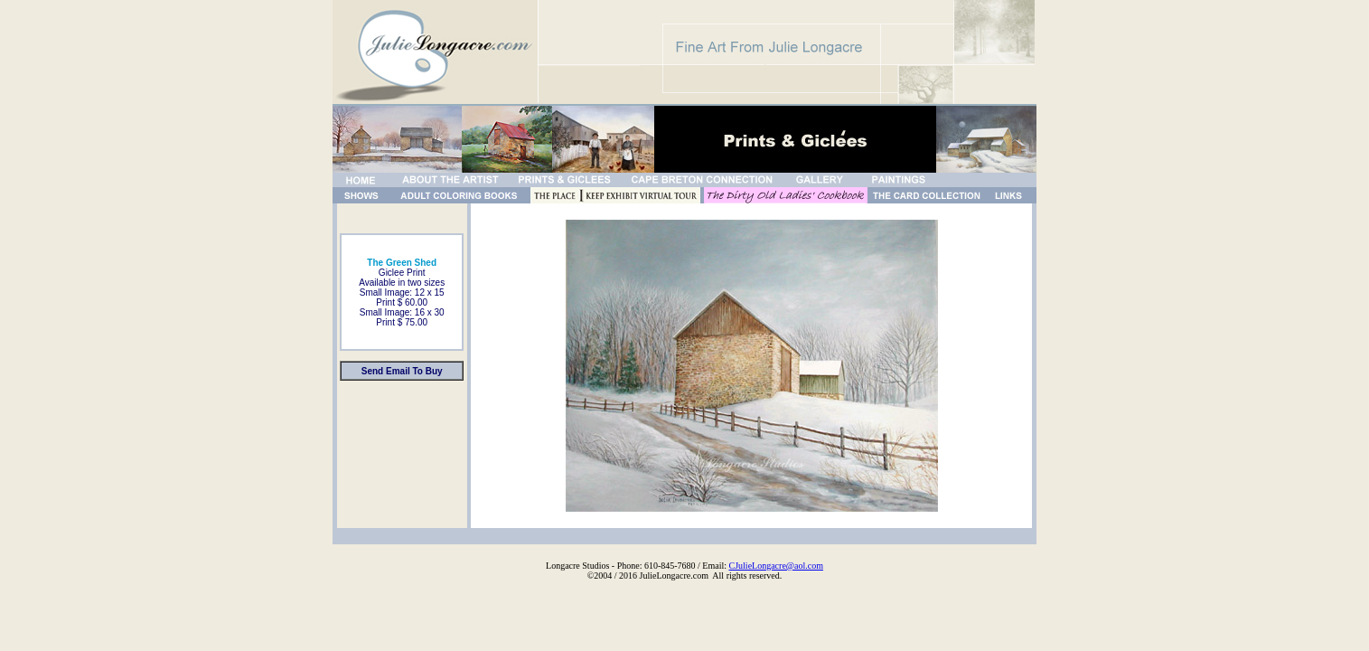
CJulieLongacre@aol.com (776, 566)
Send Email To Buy (402, 371)
